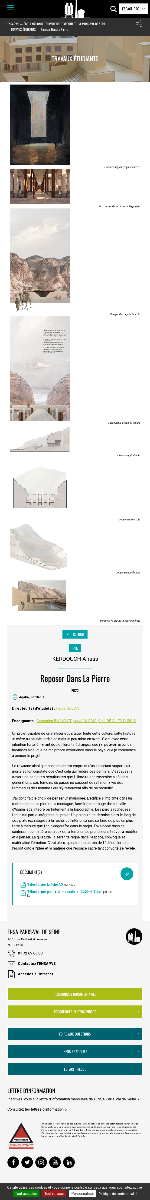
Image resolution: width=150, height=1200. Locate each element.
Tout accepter (26, 1193)
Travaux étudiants (23, 29)
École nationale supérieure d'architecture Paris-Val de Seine (65, 23)
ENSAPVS (13, 23)
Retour (75, 634)
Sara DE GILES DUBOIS (117, 721)
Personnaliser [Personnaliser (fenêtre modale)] (82, 1193)
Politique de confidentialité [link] (118, 1194)
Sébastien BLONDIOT (53, 721)
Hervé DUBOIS (68, 708)
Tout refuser (54, 1193)
